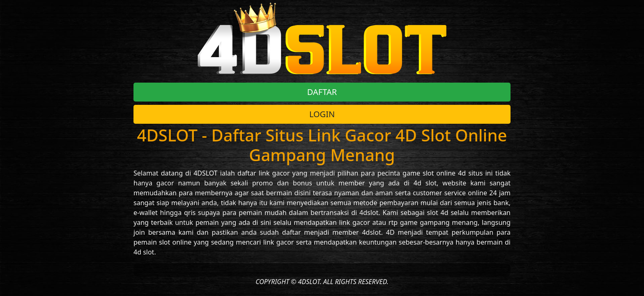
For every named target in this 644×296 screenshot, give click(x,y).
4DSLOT (205, 173)
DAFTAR (322, 91)
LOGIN (322, 114)
